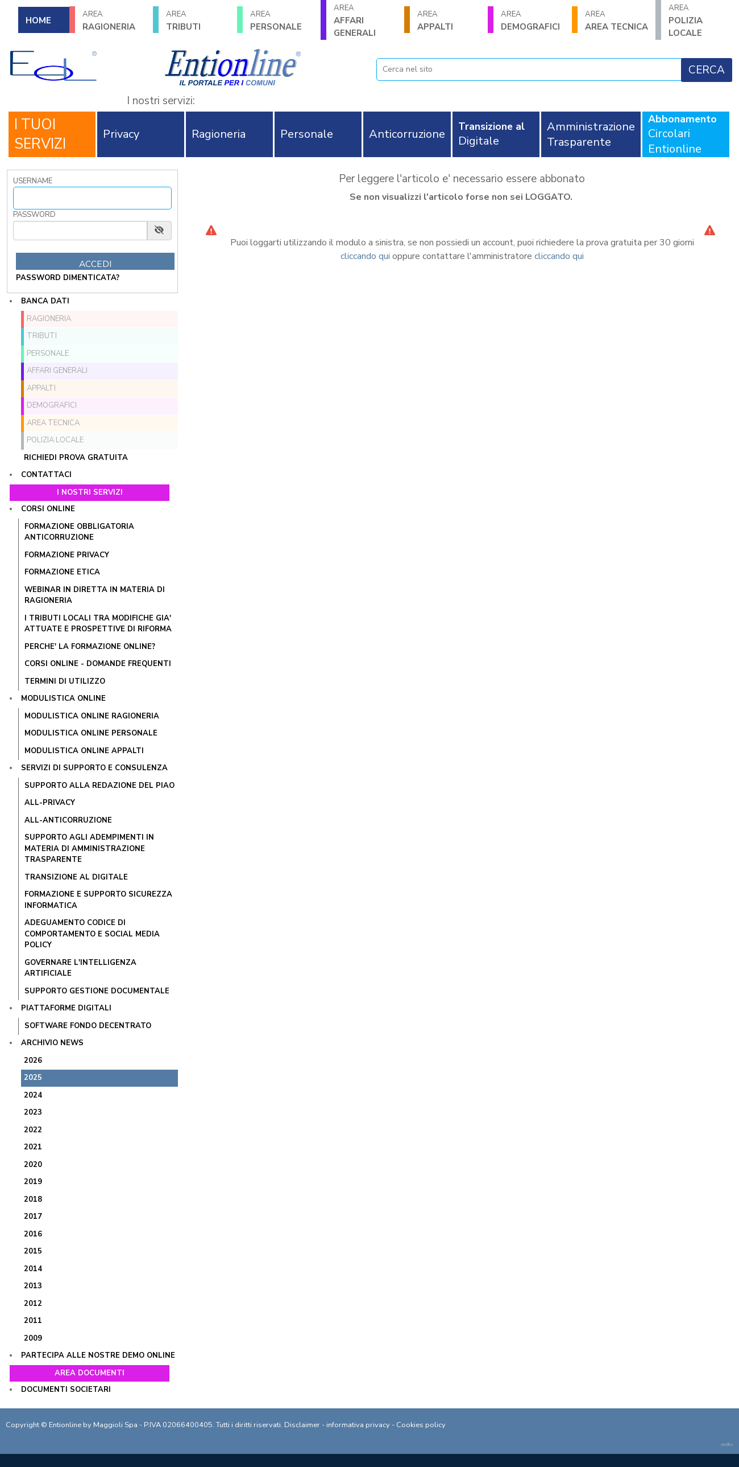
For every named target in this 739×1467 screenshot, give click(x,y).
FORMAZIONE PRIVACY (66, 555)
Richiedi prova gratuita (76, 458)
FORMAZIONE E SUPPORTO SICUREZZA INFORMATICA (98, 900)
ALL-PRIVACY (49, 803)
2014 (33, 1269)
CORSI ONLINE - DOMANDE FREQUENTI (97, 664)
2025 (33, 1077)
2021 (33, 1147)
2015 (33, 1251)
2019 (33, 1182)
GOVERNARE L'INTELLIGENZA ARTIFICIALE (80, 968)
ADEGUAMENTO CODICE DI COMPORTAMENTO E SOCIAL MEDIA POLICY (92, 934)
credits (727, 1444)
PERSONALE (281, 20)
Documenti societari (66, 1389)
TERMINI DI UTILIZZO (64, 681)
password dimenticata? (67, 278)
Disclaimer (302, 1425)
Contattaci (46, 475)
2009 (33, 1338)
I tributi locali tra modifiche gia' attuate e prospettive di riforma (98, 624)
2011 (33, 1321)
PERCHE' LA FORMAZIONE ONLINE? (89, 647)
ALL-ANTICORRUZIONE (68, 820)
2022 (33, 1130)
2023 (33, 1112)
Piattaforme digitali (66, 1008)
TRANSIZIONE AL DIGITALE (76, 877)
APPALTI (448, 20)
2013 (33, 1286)
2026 (33, 1060)
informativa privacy (358, 1425)
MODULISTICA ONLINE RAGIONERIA (91, 716)
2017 (33, 1216)
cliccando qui (365, 256)
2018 (33, 1199)
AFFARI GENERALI (365, 21)
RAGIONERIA (114, 20)
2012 (33, 1303)
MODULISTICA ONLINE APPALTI (84, 751)
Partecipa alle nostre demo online (98, 1355)
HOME (38, 20)
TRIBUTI (197, 20)
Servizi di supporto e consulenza (94, 768)
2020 (33, 1165)
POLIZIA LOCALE (700, 21)
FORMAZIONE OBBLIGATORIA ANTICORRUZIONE (79, 532)
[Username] (92, 198)
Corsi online (48, 509)
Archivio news (52, 1043)
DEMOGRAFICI (532, 20)
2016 (33, 1234)
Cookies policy (421, 1425)
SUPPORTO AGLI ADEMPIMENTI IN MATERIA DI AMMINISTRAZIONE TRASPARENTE (89, 848)
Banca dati (45, 301)
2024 (33, 1095)
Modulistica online (63, 698)
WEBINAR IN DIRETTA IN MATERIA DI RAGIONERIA (94, 595)
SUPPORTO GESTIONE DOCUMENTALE (96, 991)
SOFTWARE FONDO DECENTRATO (87, 1026)
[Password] (80, 230)
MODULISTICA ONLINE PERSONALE (90, 733)
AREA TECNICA (616, 20)
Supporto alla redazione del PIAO (99, 785)
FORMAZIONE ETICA (62, 572)
